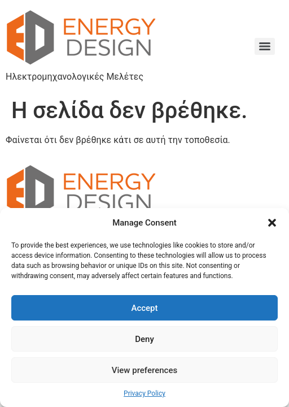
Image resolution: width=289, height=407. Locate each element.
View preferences (144, 370)
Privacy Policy (144, 393)
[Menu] (265, 46)
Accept (144, 308)
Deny (144, 339)
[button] (272, 222)
